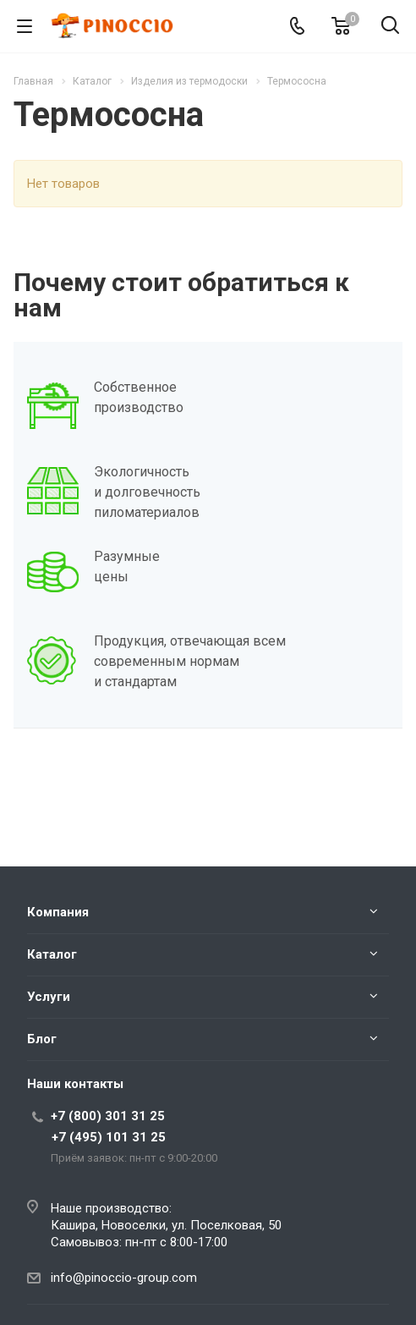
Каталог (52, 954)
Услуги (48, 996)
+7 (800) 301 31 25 (108, 1116)
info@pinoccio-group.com (124, 1277)
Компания (58, 912)
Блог (42, 1039)
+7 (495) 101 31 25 (109, 1137)
